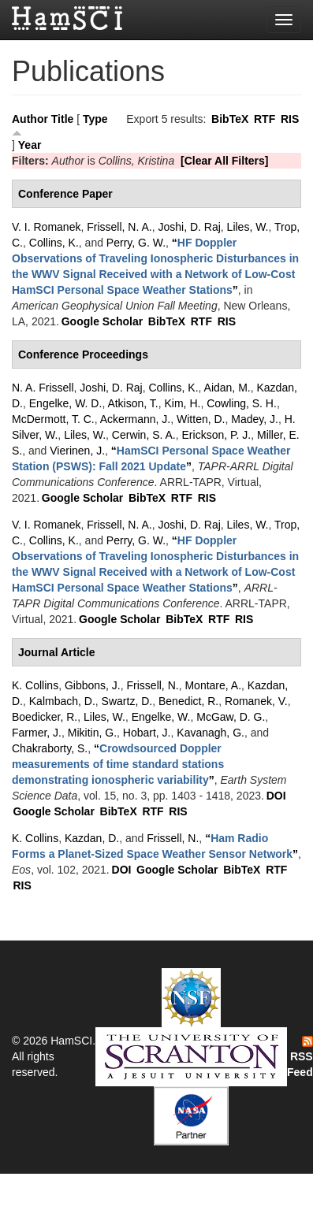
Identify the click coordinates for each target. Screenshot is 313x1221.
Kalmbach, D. (62, 701)
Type (95, 119)
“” (118, 764)
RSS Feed (300, 1057)
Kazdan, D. (92, 838)
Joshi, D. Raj (189, 227)
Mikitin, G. (92, 732)
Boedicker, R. (44, 717)
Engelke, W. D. (65, 403)
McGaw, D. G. (230, 717)
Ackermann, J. (135, 419)
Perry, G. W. (136, 242)
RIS (290, 119)
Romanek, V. (256, 701)
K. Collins (35, 685)
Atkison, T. (132, 403)
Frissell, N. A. (119, 227)
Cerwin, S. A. (144, 435)
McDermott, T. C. (53, 419)
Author (30, 119)
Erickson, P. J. (217, 435)
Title (62, 119)
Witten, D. (201, 419)
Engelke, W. (161, 717)
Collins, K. (54, 242)
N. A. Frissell (43, 387)
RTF (264, 119)
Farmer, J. (36, 732)
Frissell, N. (153, 685)
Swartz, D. (127, 701)
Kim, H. (183, 403)
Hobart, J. (147, 732)
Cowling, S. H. (242, 403)
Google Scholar (102, 321)
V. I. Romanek (46, 227)
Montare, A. (212, 685)
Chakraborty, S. (50, 748)
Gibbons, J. (93, 685)
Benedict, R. (188, 701)
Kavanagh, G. (210, 732)
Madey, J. (254, 419)
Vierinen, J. (77, 450)
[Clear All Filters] (225, 160)
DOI (276, 795)
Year (30, 145)
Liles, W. (248, 227)
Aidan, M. (227, 387)
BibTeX (229, 119)
